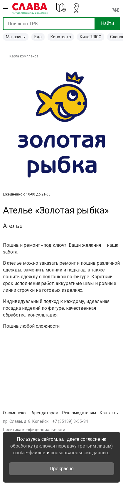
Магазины (16, 36)
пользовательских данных (79, 452)
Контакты (109, 412)
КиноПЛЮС (90, 36)
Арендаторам (44, 412)
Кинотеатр (60, 36)
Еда (38, 36)
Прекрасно (62, 468)
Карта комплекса (23, 56)
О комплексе (15, 412)
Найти (107, 23)
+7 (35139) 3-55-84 (70, 421)
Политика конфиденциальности (34, 429)
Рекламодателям (79, 412)
